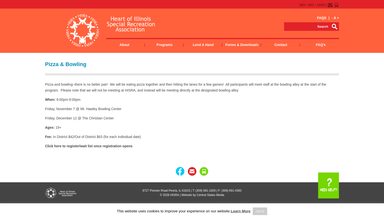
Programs (164, 45)
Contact (280, 45)
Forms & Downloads (241, 45)
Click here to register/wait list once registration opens (88, 146)
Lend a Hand (203, 45)
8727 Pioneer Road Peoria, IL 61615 (166, 190)
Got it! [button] (260, 211)
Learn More (241, 211)
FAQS (321, 18)
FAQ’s (321, 45)
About (124, 45)
